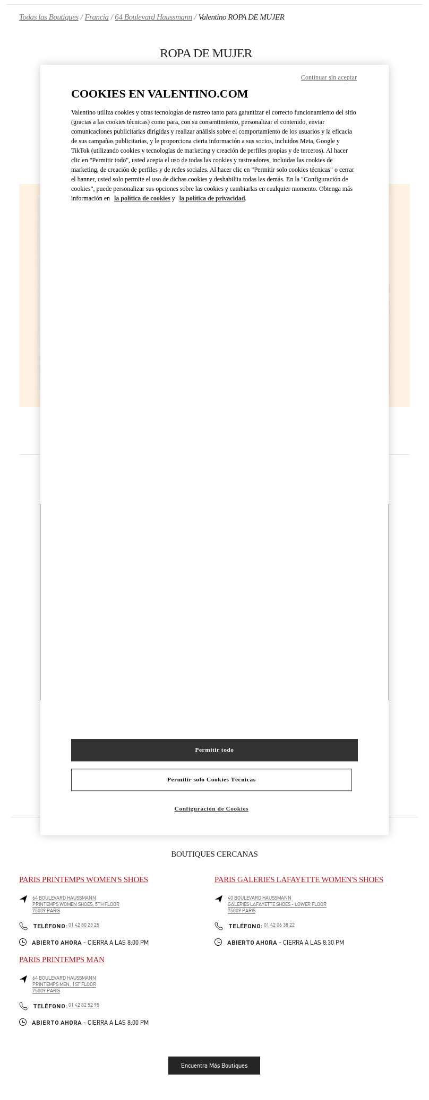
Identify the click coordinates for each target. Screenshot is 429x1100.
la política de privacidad (212, 198)
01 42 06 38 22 (279, 925)
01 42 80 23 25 (83, 925)
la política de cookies (142, 198)
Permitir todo (214, 749)
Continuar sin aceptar (329, 77)
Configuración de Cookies (211, 808)
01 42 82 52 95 (83, 1005)
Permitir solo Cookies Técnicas (211, 779)
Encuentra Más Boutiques (214, 1065)
